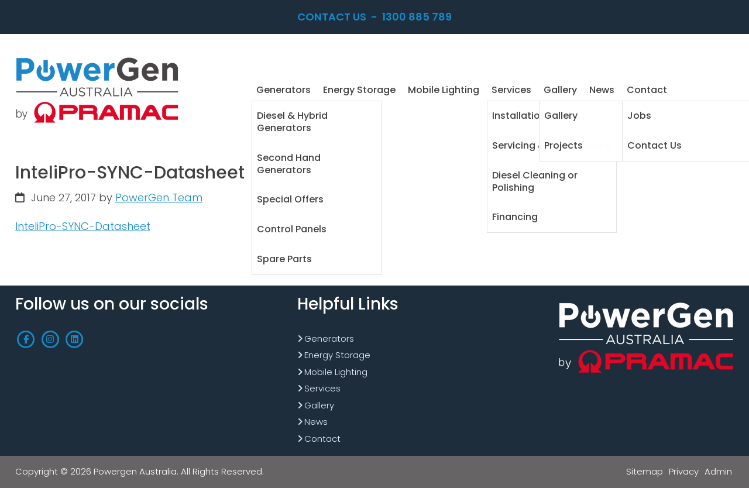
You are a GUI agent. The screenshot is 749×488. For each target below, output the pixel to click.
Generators (329, 338)
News (316, 421)
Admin (718, 471)
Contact (322, 438)
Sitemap (644, 471)
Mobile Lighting (335, 372)
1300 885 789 (417, 16)
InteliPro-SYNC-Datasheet (82, 226)
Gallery (319, 405)
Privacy (684, 471)
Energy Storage (337, 355)
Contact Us (331, 16)
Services (322, 388)
